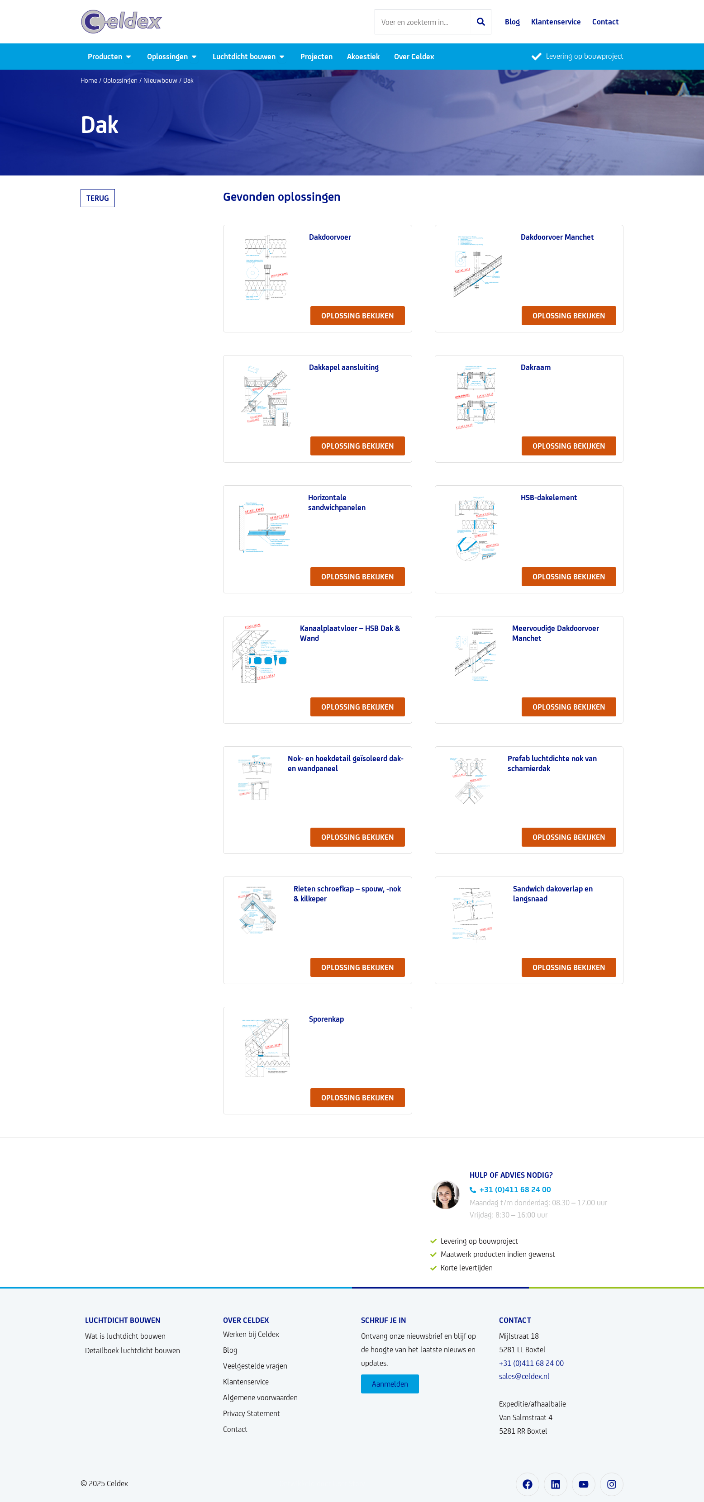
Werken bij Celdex (251, 1334)
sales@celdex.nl (524, 1376)
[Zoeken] (481, 21)
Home (89, 80)
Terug (97, 198)
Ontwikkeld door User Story (322, 1483)
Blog (230, 1350)
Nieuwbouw (160, 80)
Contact (235, 1429)
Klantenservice (246, 1381)
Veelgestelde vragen (255, 1365)
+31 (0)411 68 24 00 (531, 1363)
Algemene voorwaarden (260, 1397)
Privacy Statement (251, 1413)
